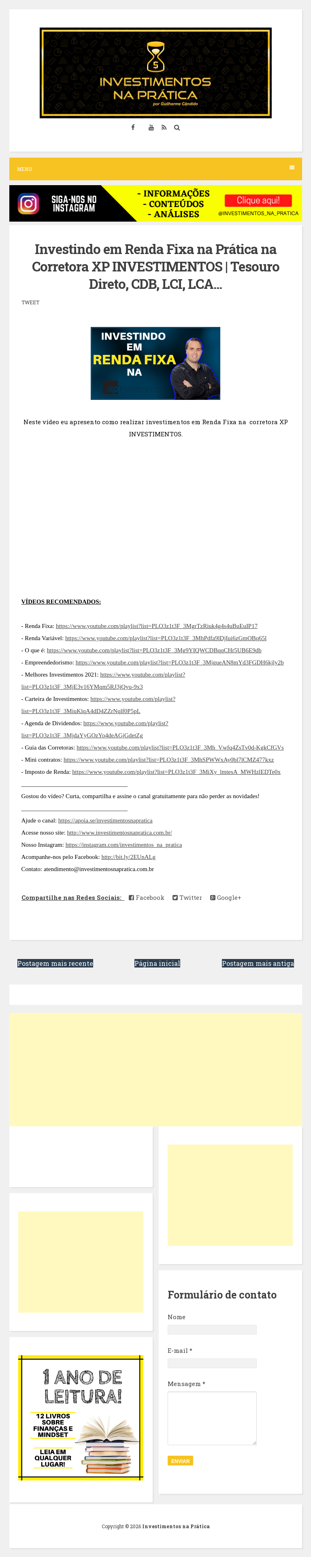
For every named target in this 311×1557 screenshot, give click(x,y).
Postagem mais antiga (258, 963)
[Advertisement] (155, 1069)
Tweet (30, 302)
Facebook (146, 897)
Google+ (225, 897)
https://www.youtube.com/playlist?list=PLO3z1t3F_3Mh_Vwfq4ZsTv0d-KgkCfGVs (180, 747)
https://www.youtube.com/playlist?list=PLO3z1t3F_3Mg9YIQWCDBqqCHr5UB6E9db (154, 650)
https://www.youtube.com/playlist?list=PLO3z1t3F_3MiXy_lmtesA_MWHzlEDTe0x (176, 772)
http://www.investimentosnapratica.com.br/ (119, 832)
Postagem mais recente (55, 963)
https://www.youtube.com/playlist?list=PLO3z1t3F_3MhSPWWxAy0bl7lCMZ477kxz (169, 759)
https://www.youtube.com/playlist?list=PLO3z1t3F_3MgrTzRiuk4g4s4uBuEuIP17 (157, 626)
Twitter (187, 897)
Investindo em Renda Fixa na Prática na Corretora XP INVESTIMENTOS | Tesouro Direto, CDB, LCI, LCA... (155, 266)
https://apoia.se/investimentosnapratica (105, 820)
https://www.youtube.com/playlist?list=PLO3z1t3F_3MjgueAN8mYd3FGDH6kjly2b (180, 662)
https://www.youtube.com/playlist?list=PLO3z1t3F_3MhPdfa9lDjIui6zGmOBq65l (165, 638)
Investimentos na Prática (176, 1526)
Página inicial (157, 963)
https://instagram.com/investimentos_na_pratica (124, 845)
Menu (155, 168)
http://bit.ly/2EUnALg (128, 857)
